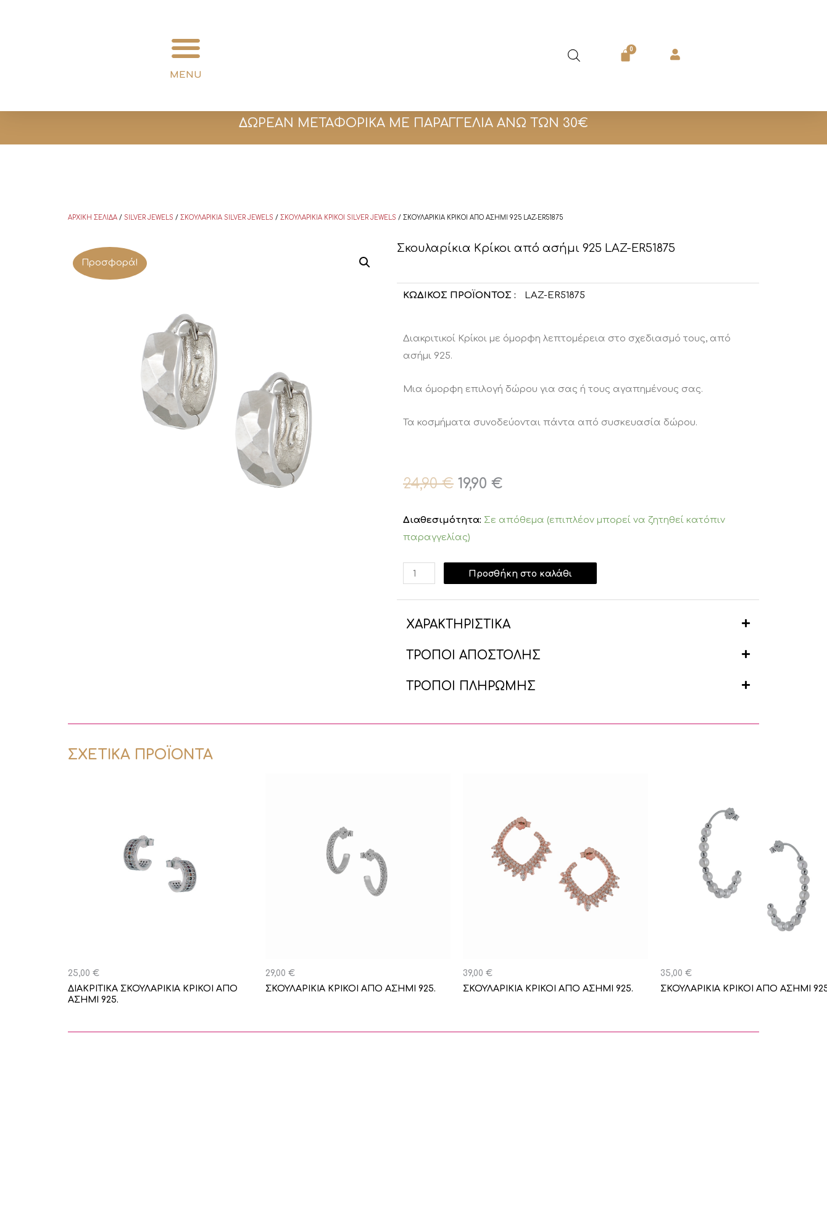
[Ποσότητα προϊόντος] (419, 573)
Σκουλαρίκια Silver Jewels (226, 217)
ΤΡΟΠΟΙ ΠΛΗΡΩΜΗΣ (471, 686)
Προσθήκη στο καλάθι (524, 573)
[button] (186, 48)
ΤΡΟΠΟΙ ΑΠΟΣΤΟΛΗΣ (473, 655)
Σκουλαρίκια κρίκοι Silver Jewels (338, 217)
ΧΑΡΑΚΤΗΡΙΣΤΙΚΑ (458, 624)
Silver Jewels (148, 217)
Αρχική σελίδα (92, 217)
